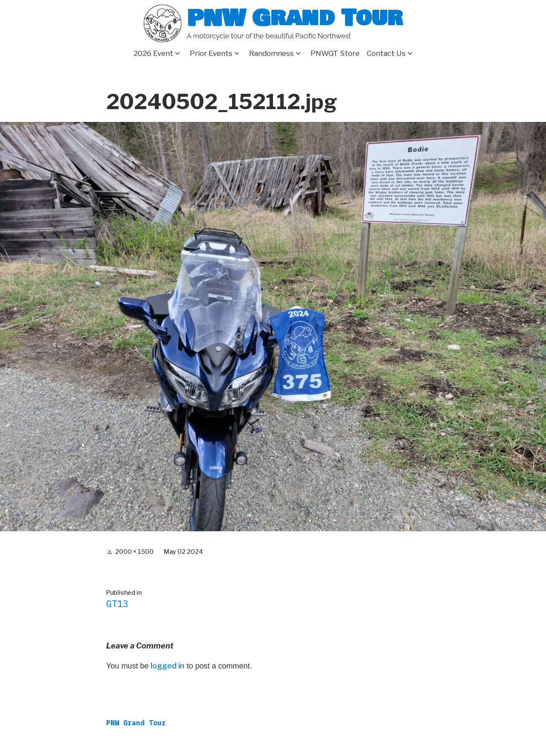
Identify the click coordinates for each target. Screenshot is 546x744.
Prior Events (211, 53)
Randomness (271, 53)
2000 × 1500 (134, 551)
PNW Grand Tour (295, 18)
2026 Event (153, 53)
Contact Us (386, 53)
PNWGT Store (335, 53)
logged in (167, 665)
